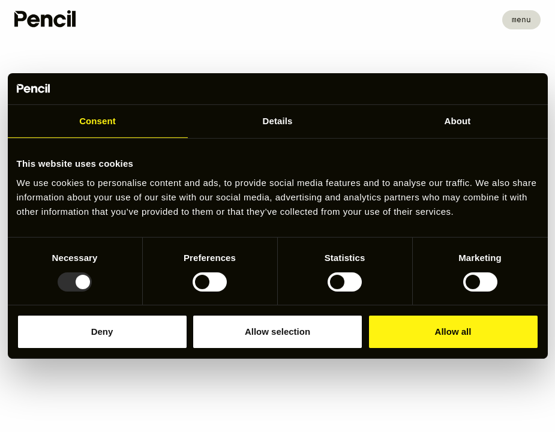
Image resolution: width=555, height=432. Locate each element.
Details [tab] (278, 121)
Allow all (453, 331)
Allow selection (277, 331)
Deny (102, 331)
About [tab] (458, 121)
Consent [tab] (97, 121)
